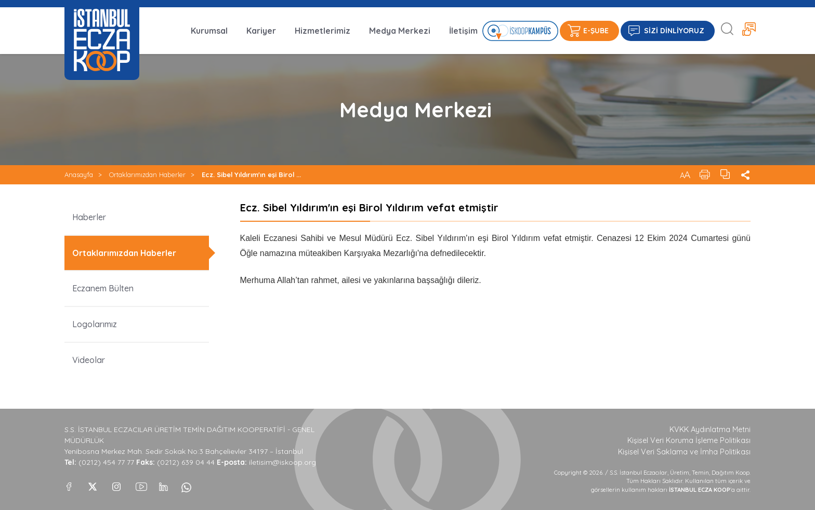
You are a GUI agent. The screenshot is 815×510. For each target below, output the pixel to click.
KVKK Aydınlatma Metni (710, 429)
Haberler (89, 217)
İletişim (463, 30)
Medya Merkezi (399, 30)
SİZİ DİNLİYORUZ (674, 30)
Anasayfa (78, 174)
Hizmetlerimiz (322, 30)
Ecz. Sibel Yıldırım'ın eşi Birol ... (251, 174)
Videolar (88, 360)
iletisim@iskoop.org (282, 462)
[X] (92, 484)
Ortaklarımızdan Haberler (147, 174)
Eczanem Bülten (103, 288)
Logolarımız (94, 324)
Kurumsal (209, 30)
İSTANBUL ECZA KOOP (102, 40)
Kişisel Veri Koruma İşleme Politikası (689, 440)
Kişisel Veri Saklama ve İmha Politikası (684, 452)
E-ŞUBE (596, 30)
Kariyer (261, 30)
